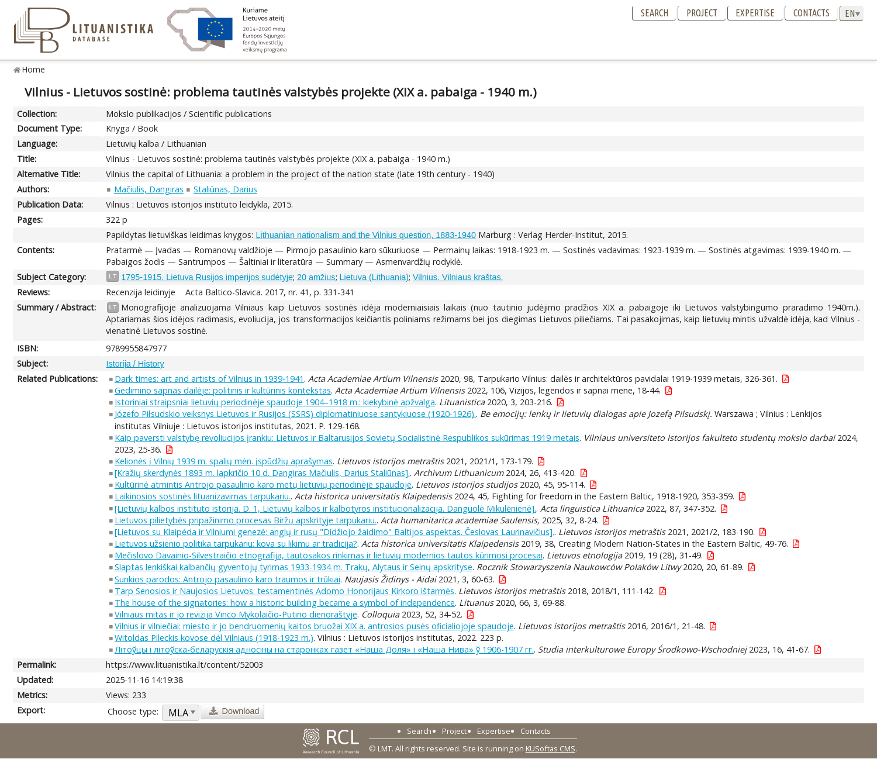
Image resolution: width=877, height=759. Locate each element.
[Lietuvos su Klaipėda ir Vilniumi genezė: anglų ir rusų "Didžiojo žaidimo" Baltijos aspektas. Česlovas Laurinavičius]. (334, 531)
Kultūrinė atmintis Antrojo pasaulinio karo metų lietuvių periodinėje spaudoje (263, 484)
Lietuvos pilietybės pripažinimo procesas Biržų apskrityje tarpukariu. (246, 520)
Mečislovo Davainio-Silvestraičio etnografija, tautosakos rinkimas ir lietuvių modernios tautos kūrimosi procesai (329, 555)
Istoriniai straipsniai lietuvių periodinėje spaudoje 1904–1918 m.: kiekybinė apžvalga (275, 402)
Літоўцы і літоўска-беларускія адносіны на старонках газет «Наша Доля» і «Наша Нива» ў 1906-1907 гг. (324, 649)
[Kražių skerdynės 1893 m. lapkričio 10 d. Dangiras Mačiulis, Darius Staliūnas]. (262, 472)
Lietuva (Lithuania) (374, 277)
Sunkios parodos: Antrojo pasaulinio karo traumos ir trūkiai (227, 579)
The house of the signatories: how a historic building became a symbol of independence (285, 602)
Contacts (811, 13)
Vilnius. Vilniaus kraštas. (458, 277)
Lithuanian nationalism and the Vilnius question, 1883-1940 (365, 235)
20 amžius (316, 277)
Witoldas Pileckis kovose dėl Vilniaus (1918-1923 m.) (214, 637)
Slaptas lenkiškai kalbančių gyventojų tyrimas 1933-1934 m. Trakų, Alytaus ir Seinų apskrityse (293, 566)
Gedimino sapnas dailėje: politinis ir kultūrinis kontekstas (223, 390)
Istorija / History (135, 363)
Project (701, 13)
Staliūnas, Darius (225, 189)
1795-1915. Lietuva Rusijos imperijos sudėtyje (207, 277)
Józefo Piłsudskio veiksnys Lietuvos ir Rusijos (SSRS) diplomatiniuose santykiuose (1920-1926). (295, 413)
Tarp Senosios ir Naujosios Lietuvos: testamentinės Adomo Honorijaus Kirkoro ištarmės (284, 590)
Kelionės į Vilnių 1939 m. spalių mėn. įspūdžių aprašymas (224, 461)
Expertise (755, 13)
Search (654, 13)
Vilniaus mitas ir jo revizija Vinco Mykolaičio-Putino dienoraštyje (236, 614)
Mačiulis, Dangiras (149, 189)
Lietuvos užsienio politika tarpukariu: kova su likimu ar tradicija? (236, 543)
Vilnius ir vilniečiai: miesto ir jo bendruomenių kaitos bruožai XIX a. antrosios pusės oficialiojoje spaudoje (314, 626)
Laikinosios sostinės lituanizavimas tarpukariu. (203, 496)
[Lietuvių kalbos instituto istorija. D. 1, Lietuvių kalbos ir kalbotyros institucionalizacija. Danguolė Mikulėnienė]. (325, 508)
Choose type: (133, 711)
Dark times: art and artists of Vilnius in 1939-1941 (209, 378)
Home (33, 69)
